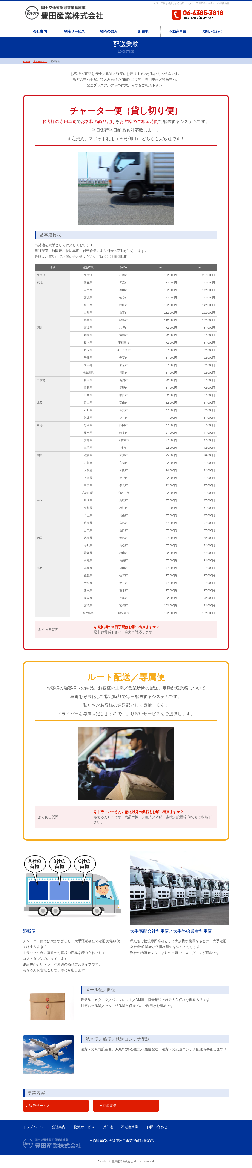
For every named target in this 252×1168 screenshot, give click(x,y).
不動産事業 (177, 31)
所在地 (143, 31)
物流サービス (74, 31)
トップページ (33, 1127)
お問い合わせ (212, 31)
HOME (26, 61)
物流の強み (108, 31)
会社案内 (40, 31)
